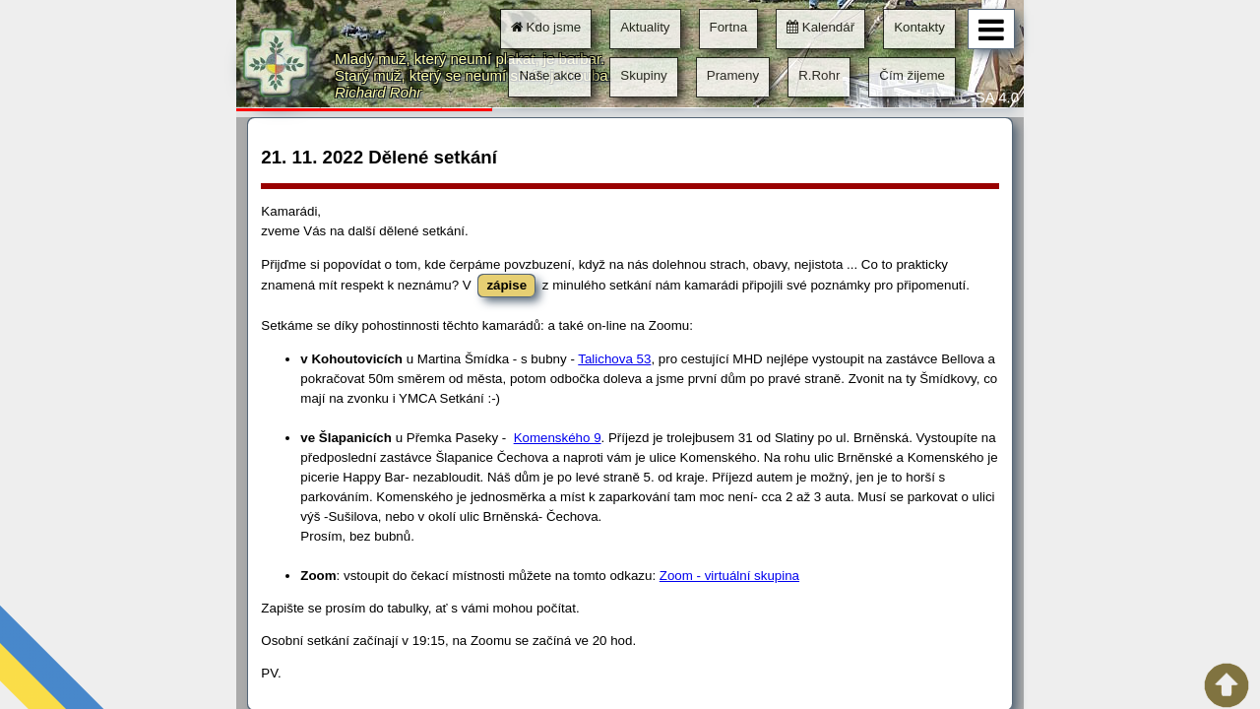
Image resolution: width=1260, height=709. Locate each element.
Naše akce (550, 75)
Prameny (733, 75)
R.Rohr (819, 75)
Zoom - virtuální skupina (729, 575)
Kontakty (919, 27)
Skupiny (643, 75)
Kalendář (820, 27)
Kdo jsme (546, 27)
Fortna (729, 27)
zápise (506, 285)
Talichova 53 (614, 359)
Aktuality (644, 27)
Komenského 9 (557, 437)
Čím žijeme (912, 75)
